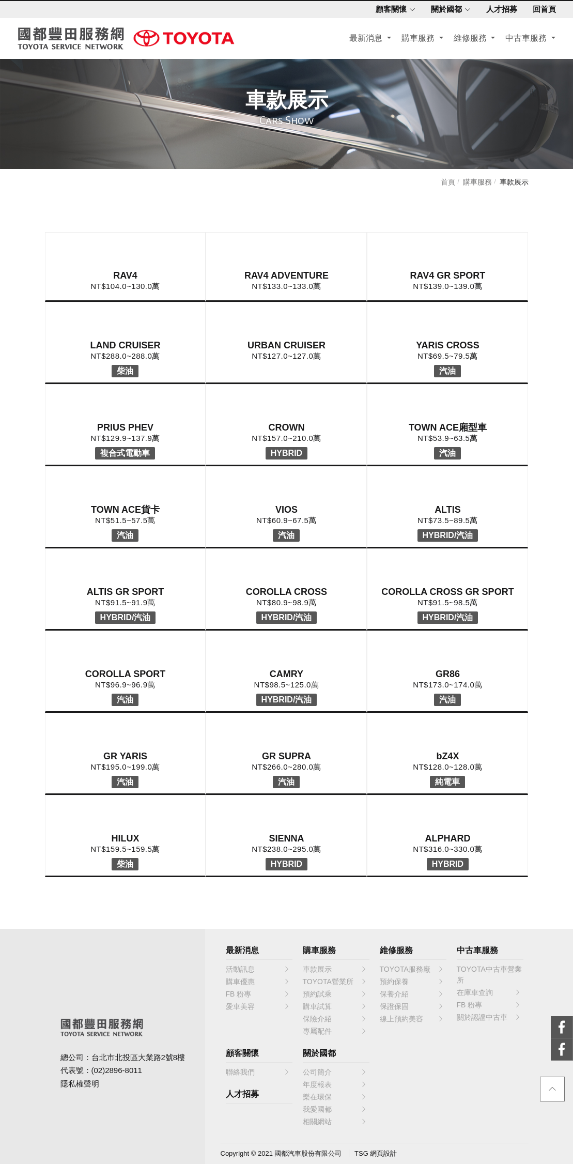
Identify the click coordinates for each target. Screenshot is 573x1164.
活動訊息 (258, 969)
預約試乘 (335, 994)
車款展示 (514, 182)
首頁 (448, 182)
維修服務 (468, 39)
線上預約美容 (412, 1018)
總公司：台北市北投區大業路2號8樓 (122, 1057)
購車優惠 (258, 981)
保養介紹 (412, 994)
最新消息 (364, 39)
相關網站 (335, 1121)
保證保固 (412, 1006)
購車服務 (415, 39)
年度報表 (335, 1084)
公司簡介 (335, 1072)
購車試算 (335, 1006)
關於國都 (447, 9)
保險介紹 (335, 1018)
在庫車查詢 (489, 992)
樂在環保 (335, 1096)
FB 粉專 (258, 994)
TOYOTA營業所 (335, 981)
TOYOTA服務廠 (412, 969)
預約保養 (412, 981)
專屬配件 (335, 1031)
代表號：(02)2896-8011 (101, 1070)
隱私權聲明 (79, 1083)
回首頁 (540, 9)
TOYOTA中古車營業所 (489, 974)
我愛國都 (335, 1109)
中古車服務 (524, 39)
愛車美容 (258, 1006)
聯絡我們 (258, 1072)
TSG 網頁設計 (375, 1153)
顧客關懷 (392, 9)
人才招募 (498, 9)
